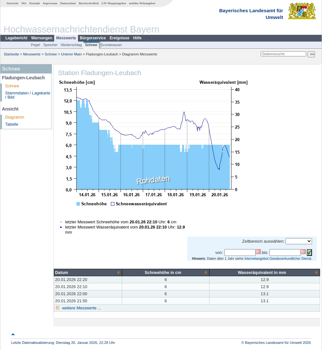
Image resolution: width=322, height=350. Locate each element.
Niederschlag (71, 45)
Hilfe (137, 38)
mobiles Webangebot (142, 3)
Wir (24, 3)
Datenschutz (68, 3)
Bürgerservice (93, 38)
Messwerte (66, 38)
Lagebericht (16, 38)
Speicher (50, 45)
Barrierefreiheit (89, 3)
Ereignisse (119, 38)
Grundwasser (111, 45)
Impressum (50, 3)
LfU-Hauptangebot (114, 3)
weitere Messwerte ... (81, 308)
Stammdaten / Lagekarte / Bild (27, 95)
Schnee (91, 45)
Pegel (35, 45)
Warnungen (42, 38)
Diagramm (14, 117)
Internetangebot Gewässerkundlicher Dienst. (278, 258)
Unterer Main (71, 54)
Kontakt (34, 3)
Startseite (12, 3)
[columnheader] (88, 272)
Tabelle (11, 124)
